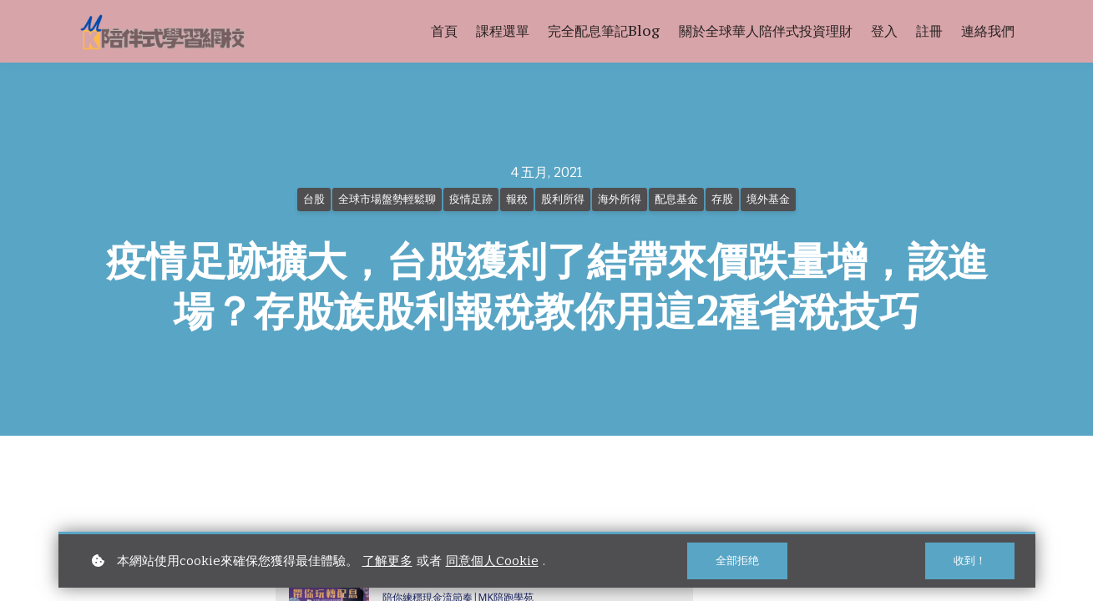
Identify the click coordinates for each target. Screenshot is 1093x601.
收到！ (970, 560)
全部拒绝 (737, 560)
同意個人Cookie (492, 560)
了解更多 (387, 560)
